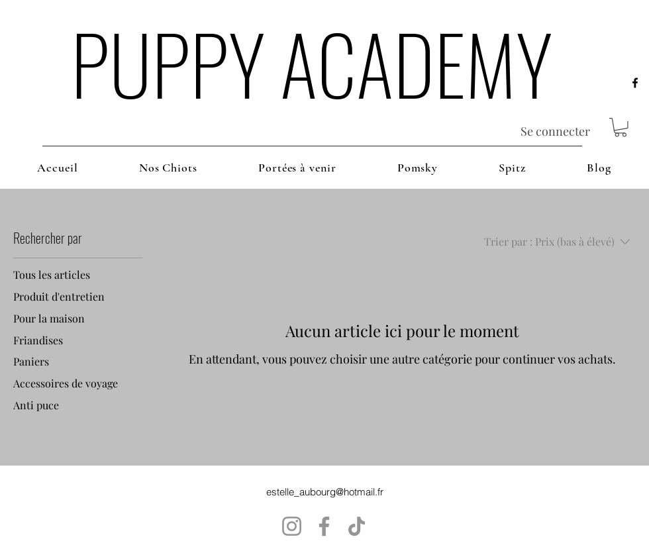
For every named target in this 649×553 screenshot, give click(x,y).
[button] (620, 127)
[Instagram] (292, 526)
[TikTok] (357, 526)
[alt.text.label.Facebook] (635, 82)
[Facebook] (324, 526)
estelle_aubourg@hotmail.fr (324, 491)
